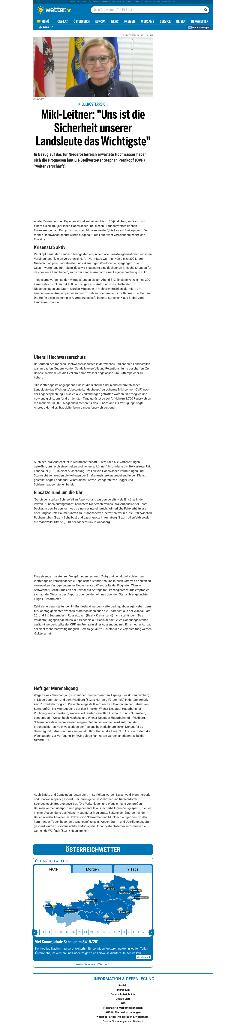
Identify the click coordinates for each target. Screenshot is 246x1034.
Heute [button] (52, 869)
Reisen (148, 2)
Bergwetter (199, 22)
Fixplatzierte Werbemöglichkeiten (122, 1007)
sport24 (106, 2)
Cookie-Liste (123, 998)
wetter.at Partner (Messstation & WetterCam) (123, 1016)
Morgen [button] (92, 869)
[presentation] (35, 932)
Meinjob (139, 2)
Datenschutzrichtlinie (123, 994)
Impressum (123, 989)
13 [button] (44, 932)
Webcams (147, 22)
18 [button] (74, 932)
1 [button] (115, 932)
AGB (123, 1003)
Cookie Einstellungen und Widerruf (123, 1021)
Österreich (94, 2)
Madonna (116, 2)
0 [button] (110, 932)
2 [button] (120, 932)
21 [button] (93, 932)
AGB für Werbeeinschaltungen (123, 1012)
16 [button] (62, 932)
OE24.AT (62, 22)
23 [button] (105, 932)
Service (165, 22)
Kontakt (123, 985)
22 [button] (99, 932)
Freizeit (129, 22)
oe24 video (82, 2)
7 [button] (145, 932)
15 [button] (56, 932)
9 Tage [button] (132, 869)
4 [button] (130, 932)
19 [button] (80, 932)
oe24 (72, 2)
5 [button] (135, 932)
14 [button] (50, 932)
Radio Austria (169, 2)
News (115, 22)
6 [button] (140, 932)
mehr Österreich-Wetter (93, 964)
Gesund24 (128, 2)
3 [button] (125, 932)
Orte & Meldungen (198, 27)
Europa (100, 22)
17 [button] (68, 932)
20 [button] (87, 932)
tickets (156, 2)
